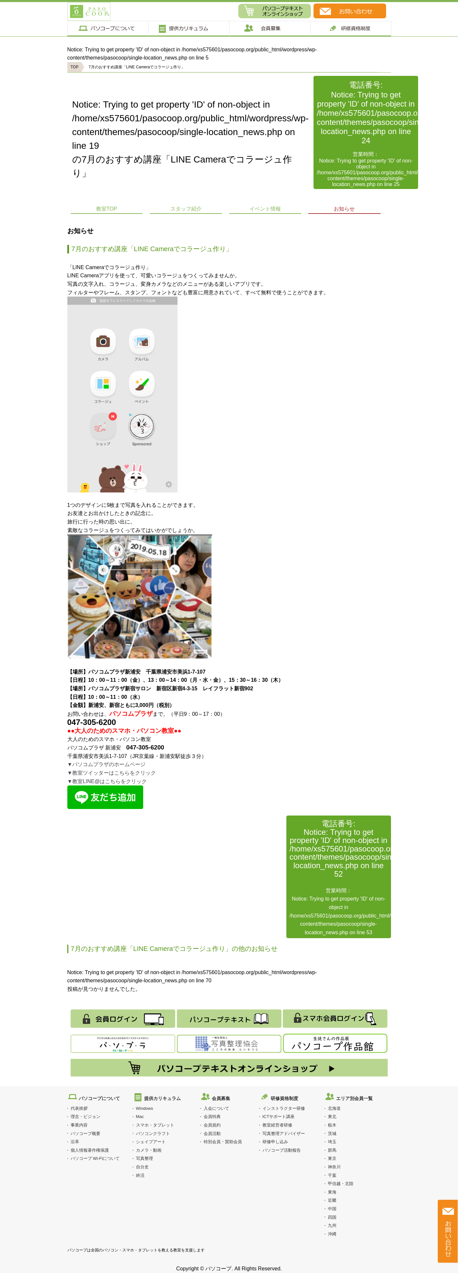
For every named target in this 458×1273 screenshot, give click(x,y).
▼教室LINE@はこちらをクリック (107, 781)
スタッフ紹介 (186, 209)
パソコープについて (107, 28)
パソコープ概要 (85, 1133)
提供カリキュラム (188, 28)
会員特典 (212, 1116)
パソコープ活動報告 (282, 1150)
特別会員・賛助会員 (223, 1141)
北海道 (334, 1108)
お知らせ (344, 209)
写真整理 (144, 1158)
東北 (332, 1116)
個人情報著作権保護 (90, 1150)
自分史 (142, 1166)
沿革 (75, 1141)
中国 (332, 1208)
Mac (140, 1116)
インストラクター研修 (284, 1108)
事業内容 (79, 1125)
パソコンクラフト (153, 1133)
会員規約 (212, 1125)
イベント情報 (265, 209)
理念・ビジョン (85, 1116)
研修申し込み (275, 1141)
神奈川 (334, 1166)
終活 (140, 1175)
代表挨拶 (79, 1108)
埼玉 (332, 1141)
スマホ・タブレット (155, 1125)
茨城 (332, 1133)
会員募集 (270, 28)
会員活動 (212, 1133)
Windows (144, 1108)
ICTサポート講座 (279, 1116)
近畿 (332, 1200)
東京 (332, 1158)
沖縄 (332, 1233)
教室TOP (106, 209)
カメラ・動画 (148, 1150)
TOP (74, 67)
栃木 (332, 1125)
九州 (332, 1225)
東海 (332, 1192)
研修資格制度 (284, 1098)
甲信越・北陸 (340, 1183)
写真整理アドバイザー (284, 1133)
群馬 (332, 1150)
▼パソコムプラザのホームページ (106, 764)
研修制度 (351, 28)
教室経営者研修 (277, 1125)
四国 (332, 1217)
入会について (216, 1108)
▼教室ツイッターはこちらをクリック (111, 773)
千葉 (332, 1175)
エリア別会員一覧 (354, 1098)
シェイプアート (151, 1141)
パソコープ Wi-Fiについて (95, 1158)
